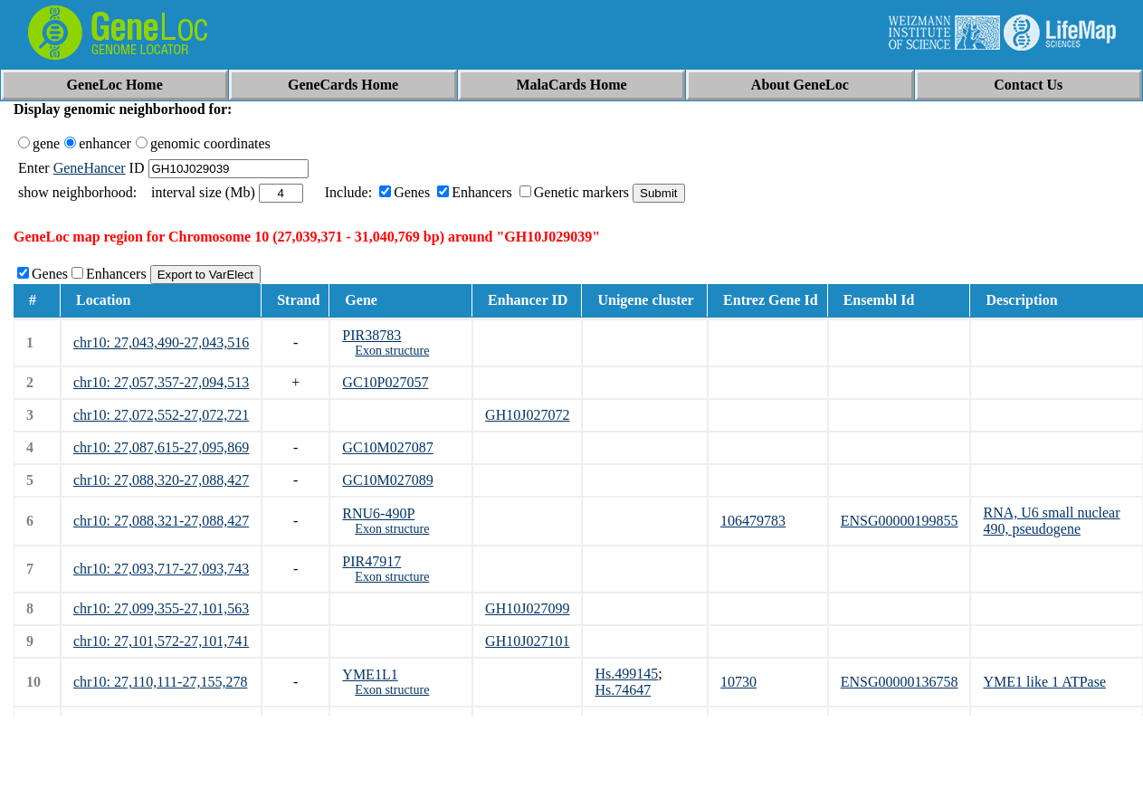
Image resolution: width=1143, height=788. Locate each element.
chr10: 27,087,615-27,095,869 (161, 447)
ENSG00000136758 (899, 681)
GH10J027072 (527, 414)
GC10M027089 (387, 480)
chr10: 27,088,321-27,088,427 (161, 520)
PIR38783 (371, 335)
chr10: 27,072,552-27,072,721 (161, 414)
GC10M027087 (387, 447)
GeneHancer (89, 168)
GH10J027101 (527, 641)
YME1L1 (369, 674)
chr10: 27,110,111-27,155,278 (160, 681)
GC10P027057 (385, 382)
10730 (738, 681)
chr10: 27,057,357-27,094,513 (161, 382)
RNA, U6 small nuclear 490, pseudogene (1051, 520)
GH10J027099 (527, 608)
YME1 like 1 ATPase (1044, 681)
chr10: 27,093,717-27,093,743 (161, 568)
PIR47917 (371, 561)
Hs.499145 (626, 673)
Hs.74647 (623, 690)
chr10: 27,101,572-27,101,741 (161, 641)
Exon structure (392, 350)
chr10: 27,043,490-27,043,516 (161, 342)
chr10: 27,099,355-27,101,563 (161, 608)
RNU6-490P (378, 513)
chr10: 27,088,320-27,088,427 (161, 480)
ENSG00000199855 (899, 520)
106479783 (753, 520)
